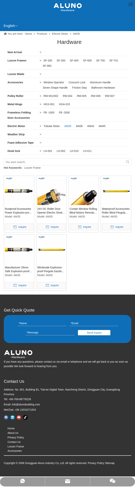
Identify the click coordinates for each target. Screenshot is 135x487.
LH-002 (61, 150)
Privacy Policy (16, 437)
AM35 (67, 126)
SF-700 (100, 60)
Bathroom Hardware (103, 87)
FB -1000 (48, 112)
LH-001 (47, 150)
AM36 (79, 126)
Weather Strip (16, 134)
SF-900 (47, 65)
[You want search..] (64, 162)
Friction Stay (79, 87)
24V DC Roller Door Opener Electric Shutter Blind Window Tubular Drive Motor (51, 210)
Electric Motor (16, 126)
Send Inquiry (94, 332)
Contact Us (14, 441)
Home (11, 428)
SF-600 (87, 60)
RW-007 (110, 95)
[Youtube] (19, 417)
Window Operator (53, 82)
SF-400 (74, 60)
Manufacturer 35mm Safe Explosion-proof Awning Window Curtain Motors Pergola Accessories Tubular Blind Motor (19, 269)
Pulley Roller (16, 95)
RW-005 (81, 95)
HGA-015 (64, 104)
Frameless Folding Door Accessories (19, 115)
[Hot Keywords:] (127, 162)
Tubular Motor (51, 126)
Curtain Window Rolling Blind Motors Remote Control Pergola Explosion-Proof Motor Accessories (83, 210)
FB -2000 (64, 112)
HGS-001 (48, 104)
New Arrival (15, 52)
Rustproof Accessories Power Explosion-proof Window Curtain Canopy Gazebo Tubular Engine (18, 210)
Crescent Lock (77, 82)
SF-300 (61, 60)
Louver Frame (32, 167)
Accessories (15, 82)
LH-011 (87, 150)
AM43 (90, 126)
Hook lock (14, 150)
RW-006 (96, 95)
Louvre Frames (17, 60)
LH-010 (74, 150)
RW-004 (67, 95)
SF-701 (113, 60)
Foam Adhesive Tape (21, 142)
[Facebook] (6, 417)
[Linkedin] (12, 417)
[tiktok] (25, 417)
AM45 (102, 126)
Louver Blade (16, 74)
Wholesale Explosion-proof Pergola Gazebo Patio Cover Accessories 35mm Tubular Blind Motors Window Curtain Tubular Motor (51, 269)
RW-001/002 (50, 95)
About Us (13, 432)
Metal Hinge (15, 104)
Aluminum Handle (100, 82)
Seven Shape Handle (55, 87)
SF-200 (47, 60)
